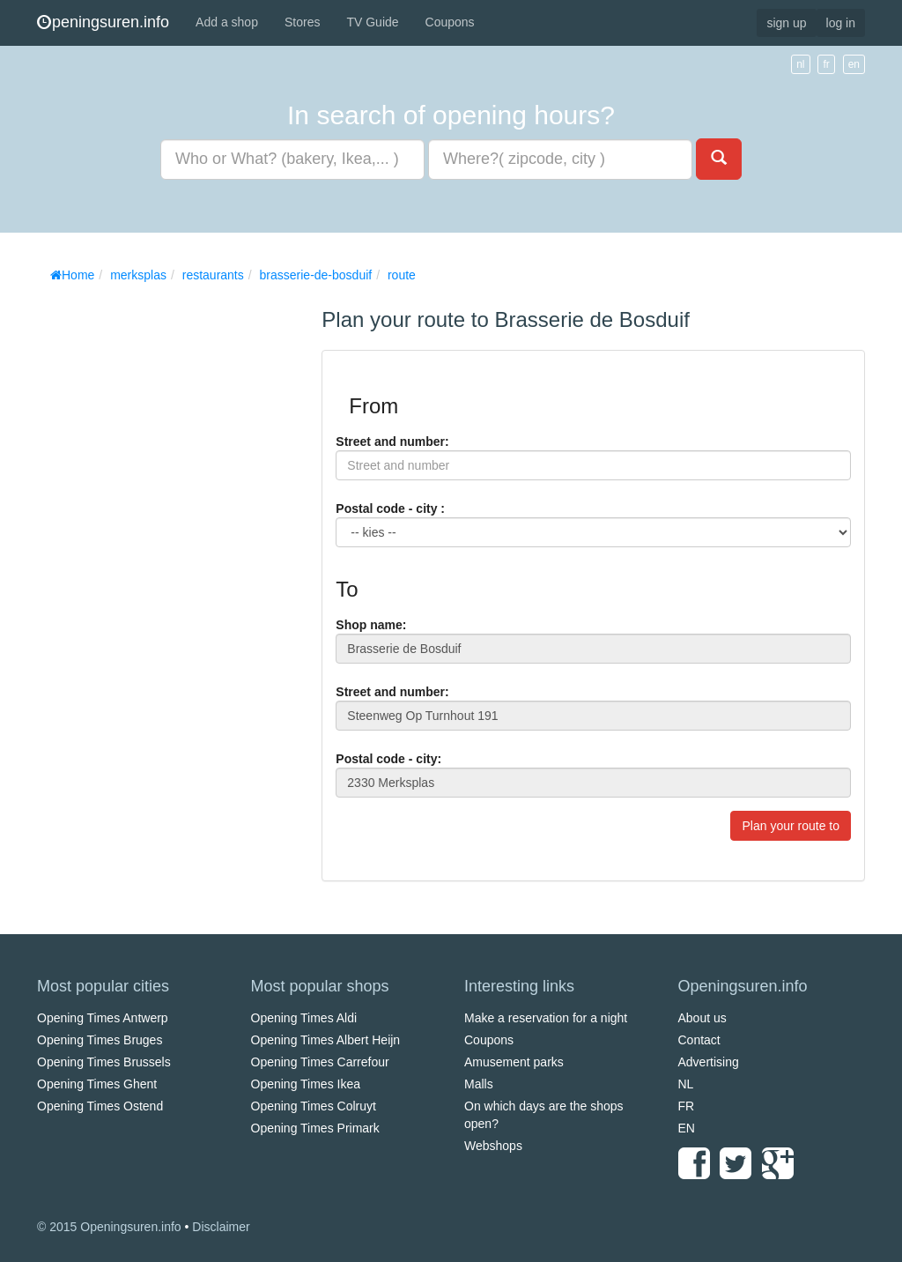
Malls (478, 1084)
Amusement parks (514, 1062)
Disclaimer (220, 1227)
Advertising (708, 1062)
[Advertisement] (169, 555)
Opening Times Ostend (100, 1106)
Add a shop (227, 22)
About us (702, 1018)
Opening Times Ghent (97, 1084)
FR (686, 1106)
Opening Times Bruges (99, 1040)
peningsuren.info (103, 22)
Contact (699, 1040)
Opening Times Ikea (306, 1084)
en (854, 64)
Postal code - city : (390, 508)
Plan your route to (790, 826)
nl (800, 64)
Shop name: (371, 625)
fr (826, 64)
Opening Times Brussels (104, 1062)
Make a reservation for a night (545, 1018)
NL (686, 1084)
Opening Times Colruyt (313, 1106)
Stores (302, 22)
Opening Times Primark (315, 1128)
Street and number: (392, 441)
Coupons (450, 22)
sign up (786, 23)
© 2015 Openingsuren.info (109, 1227)
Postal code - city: (388, 759)
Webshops (493, 1146)
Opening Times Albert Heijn (326, 1040)
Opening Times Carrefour (320, 1062)
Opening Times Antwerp (102, 1018)
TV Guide (372, 22)
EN (686, 1128)
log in (840, 23)
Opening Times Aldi (304, 1018)
